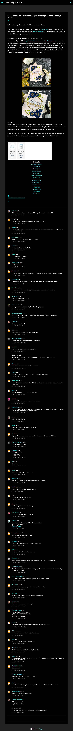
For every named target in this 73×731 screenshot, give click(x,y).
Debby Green (15, 647)
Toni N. (14, 372)
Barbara (14, 363)
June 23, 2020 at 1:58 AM (18, 394)
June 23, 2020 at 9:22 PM (18, 438)
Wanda (14, 347)
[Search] (24, 2)
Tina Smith (36, 166)
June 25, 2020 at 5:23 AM (18, 597)
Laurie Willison (36, 189)
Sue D (13, 639)
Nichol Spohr (36, 168)
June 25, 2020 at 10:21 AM (18, 606)
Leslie (13, 503)
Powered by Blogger (36, 729)
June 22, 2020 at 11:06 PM (18, 359)
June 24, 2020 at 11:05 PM (18, 562)
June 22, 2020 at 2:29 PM (18, 223)
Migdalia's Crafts (16, 526)
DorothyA (14, 271)
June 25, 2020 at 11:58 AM (18, 626)
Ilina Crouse (36, 194)
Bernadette (15, 288)
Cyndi (13, 622)
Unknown (14, 631)
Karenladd (14, 558)
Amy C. (13, 682)
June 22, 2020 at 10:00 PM (18, 342)
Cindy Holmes (15, 279)
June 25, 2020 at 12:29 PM (18, 635)
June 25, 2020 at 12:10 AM (18, 572)
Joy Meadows (15, 304)
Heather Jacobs (16, 691)
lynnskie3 (14, 321)
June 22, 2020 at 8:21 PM (18, 317)
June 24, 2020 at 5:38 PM (18, 545)
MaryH (13, 390)
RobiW (13, 550)
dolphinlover (15, 478)
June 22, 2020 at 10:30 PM (18, 351)
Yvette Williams (16, 585)
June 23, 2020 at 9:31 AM (18, 403)
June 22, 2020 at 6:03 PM (18, 275)
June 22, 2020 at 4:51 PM (18, 258)
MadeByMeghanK (16, 338)
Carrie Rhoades (36, 171)
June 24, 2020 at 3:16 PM (18, 508)
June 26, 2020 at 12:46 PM (18, 687)
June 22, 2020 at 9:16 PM (18, 334)
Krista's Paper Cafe (17, 674)
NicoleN (14, 470)
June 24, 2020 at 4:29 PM (18, 537)
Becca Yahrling (15, 296)
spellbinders (11, 198)
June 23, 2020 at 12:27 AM (18, 376)
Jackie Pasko (36, 173)
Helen (13, 330)
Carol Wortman (16, 566)
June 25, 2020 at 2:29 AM (18, 580)
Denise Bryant (15, 380)
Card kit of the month (50, 41)
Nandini (14, 227)
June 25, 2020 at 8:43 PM (18, 661)
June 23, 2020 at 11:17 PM (18, 457)
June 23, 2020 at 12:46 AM (18, 386)
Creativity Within (13, 2)
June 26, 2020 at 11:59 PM (18, 695)
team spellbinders (20, 198)
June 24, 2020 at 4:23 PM (18, 528)
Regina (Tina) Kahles (17, 576)
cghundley (14, 450)
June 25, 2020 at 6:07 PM (18, 643)
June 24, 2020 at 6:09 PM (18, 554)
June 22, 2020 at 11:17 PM (18, 368)
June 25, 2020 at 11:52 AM (18, 618)
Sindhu (13, 398)
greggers (14, 601)
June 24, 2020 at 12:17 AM (18, 466)
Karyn (13, 245)
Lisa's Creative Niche (17, 442)
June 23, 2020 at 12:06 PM (18, 412)
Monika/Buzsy (15, 407)
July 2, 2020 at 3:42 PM (18, 704)
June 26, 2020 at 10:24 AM (18, 670)
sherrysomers (15, 237)
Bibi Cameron (36, 185)
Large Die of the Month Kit (31, 41)
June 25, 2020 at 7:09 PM (18, 652)
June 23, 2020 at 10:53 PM (18, 446)
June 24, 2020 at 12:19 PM (18, 491)
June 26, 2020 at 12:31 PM (18, 678)
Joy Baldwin (44, 29)
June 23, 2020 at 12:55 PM (18, 421)
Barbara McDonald (17, 313)
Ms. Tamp (14, 593)
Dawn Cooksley (16, 262)
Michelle (14, 210)
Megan (13, 425)
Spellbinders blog (38, 31)
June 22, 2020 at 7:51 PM (18, 300)
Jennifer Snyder (36, 182)
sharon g (14, 433)
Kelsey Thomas (16, 666)
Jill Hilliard (36, 178)
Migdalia (14, 520)
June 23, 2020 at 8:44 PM (18, 429)
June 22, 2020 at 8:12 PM (18, 309)
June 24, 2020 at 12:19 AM (18, 474)
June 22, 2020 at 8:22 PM (18, 326)
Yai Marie (14, 487)
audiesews (14, 541)
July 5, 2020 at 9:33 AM (18, 712)
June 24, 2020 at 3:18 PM (18, 516)
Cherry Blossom (16, 533)
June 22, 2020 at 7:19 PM (18, 292)
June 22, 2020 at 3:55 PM (18, 241)
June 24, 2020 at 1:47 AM (18, 482)
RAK (13, 461)
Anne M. (14, 656)
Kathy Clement (36, 180)
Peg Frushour (15, 512)
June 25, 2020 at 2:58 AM (18, 589)
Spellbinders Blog (36, 164)
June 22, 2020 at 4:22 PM (18, 250)
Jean (13, 417)
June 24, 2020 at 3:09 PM (18, 499)
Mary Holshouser (16, 610)
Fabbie (13, 254)
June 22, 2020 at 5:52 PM (18, 267)
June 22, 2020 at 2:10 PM (18, 215)
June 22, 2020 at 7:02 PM (18, 283)
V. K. (13, 219)
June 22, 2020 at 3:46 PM (18, 233)
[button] (8, 20)
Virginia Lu (36, 187)
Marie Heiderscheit (36, 175)
